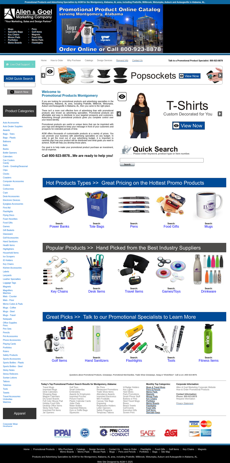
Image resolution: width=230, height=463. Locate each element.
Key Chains (188, 449)
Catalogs (81, 449)
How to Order (130, 449)
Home (26, 449)
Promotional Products (44, 449)
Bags (154, 451)
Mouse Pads (99, 451)
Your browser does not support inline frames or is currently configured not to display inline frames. (196, 28)
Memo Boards (67, 451)
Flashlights (146, 449)
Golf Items (174, 449)
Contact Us (114, 449)
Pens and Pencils (127, 451)
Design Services (97, 449)
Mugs (112, 451)
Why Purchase (65, 449)
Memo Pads (83, 451)
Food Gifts (160, 449)
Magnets (202, 449)
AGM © (123, 461)
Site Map (165, 451)
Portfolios (144, 451)
